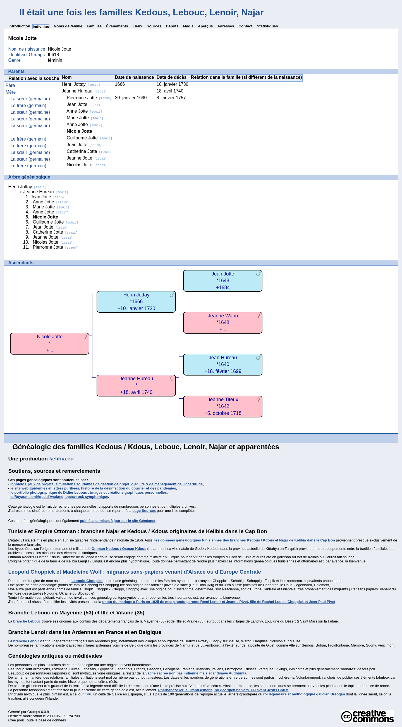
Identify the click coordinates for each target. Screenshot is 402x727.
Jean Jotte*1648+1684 (223, 280)
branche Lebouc (27, 621)
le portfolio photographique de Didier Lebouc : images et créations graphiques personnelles (88, 492)
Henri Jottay (81, 84)
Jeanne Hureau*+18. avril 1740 (136, 385)
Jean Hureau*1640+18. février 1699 (222, 364)
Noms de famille (68, 26)
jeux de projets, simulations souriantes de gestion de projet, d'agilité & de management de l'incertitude (115, 484)
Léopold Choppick (87, 581)
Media (188, 26)
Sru (88, 694)
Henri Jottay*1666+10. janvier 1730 (136, 301)
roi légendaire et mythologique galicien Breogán (304, 694)
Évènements (117, 26)
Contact (245, 26)
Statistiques (267, 26)
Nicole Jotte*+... (50, 343)
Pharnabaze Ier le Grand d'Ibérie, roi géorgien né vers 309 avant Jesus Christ (223, 690)
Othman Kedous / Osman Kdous (119, 549)
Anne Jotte (84, 111)
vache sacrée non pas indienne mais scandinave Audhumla (195, 673)
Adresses (225, 26)
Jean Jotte (84, 104)
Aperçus (205, 26)
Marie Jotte (85, 117)
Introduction (19, 26)
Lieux (137, 26)
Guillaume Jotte (89, 138)
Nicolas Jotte (87, 164)
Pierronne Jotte (89, 97)
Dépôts (172, 26)
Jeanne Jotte (87, 158)
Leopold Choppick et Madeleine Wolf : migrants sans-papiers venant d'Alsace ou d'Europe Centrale (134, 572)
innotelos (18, 484)
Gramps (33, 712)
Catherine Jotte (89, 151)
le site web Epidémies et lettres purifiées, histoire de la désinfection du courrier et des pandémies (93, 488)
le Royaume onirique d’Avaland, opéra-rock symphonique (59, 497)
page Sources (144, 511)
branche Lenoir (26, 641)
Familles (94, 26)
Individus (41, 27)
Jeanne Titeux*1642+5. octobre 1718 (222, 406)
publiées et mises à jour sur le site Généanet (117, 521)
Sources (154, 26)
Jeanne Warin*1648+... (223, 322)
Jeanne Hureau (84, 91)
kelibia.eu (61, 459)
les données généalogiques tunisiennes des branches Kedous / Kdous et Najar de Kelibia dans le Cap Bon (244, 540)
